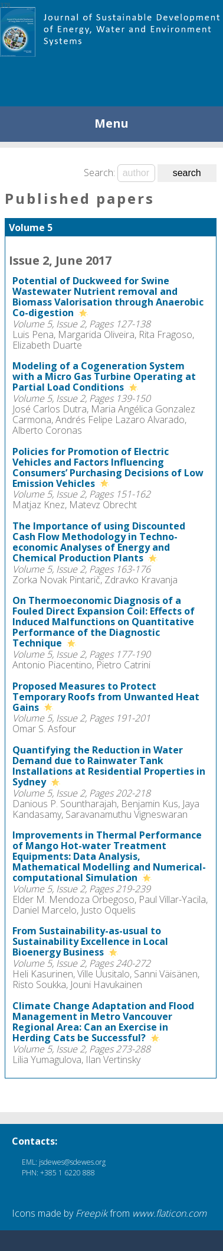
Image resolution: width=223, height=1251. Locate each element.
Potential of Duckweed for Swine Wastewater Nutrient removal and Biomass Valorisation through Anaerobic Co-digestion (108, 296)
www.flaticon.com (169, 1213)
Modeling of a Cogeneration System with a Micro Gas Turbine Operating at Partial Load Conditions (104, 376)
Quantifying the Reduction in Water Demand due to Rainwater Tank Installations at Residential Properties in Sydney (108, 765)
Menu (111, 123)
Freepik (91, 1213)
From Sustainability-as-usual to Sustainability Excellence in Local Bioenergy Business (90, 941)
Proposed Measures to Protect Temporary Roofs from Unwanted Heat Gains (105, 697)
